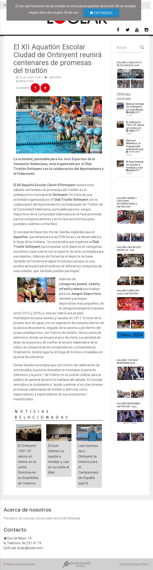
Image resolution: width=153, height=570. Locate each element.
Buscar (122, 47)
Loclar (127, 186)
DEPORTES (55, 77)
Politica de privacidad (19, 564)
